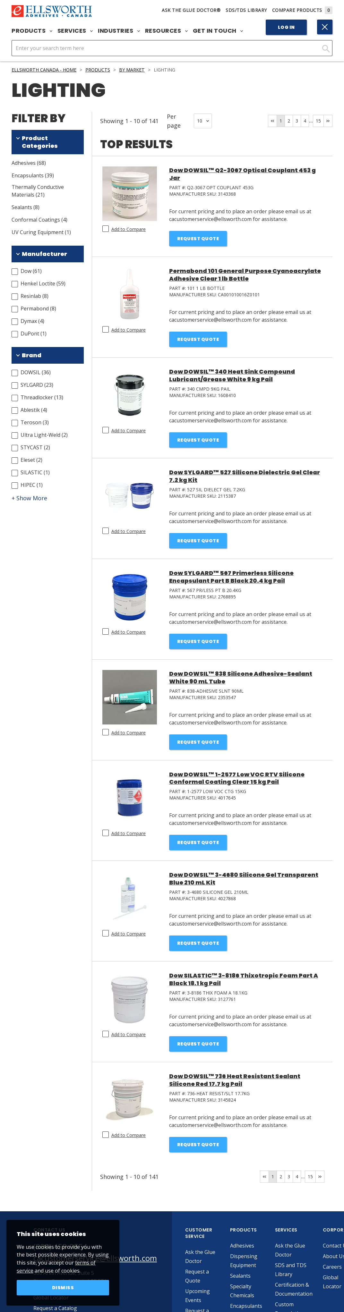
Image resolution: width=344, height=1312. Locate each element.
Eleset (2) (31, 459)
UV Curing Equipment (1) (41, 232)
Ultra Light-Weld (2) (44, 434)
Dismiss (63, 1287)
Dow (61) (31, 271)
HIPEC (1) (32, 484)
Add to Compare (128, 229)
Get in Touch (218, 31)
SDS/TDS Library (246, 10)
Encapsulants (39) (33, 175)
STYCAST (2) (35, 447)
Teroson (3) (35, 422)
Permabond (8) (38, 308)
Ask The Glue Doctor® (191, 10)
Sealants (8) (25, 207)
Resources (166, 31)
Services (75, 31)
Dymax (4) (32, 321)
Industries (119, 31)
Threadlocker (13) (42, 397)
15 (318, 121)
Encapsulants (246, 1305)
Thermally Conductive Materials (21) (38, 190)
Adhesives (242, 1245)
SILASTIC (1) (35, 472)
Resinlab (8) (34, 296)
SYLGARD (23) (37, 384)
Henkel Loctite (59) (43, 283)
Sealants (240, 1275)
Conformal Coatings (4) (39, 219)
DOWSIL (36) (36, 372)
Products (32, 31)
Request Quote (198, 238)
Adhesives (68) (29, 162)
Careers (332, 1266)
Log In (286, 27)
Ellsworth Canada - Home (44, 70)
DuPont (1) (34, 333)
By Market (132, 70)
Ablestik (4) (34, 409)
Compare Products (302, 10)
